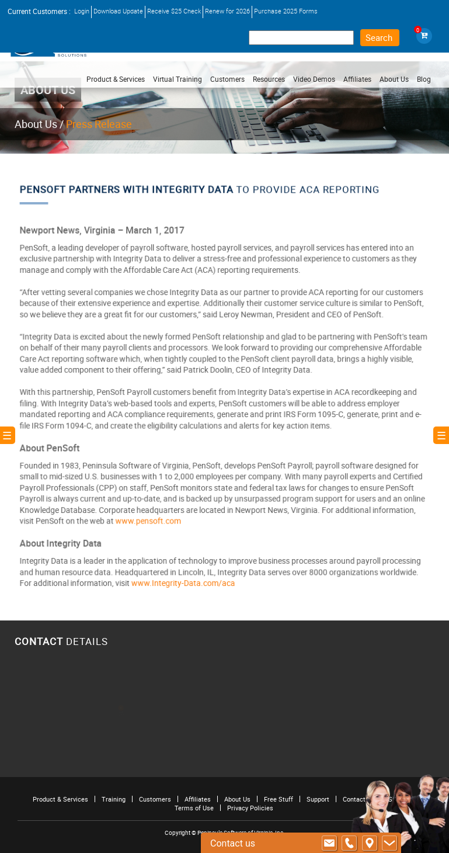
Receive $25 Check (174, 10)
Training (114, 799)
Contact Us (359, 799)
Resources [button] (269, 79)
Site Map (401, 799)
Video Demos (314, 79)
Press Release (99, 124)
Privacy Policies (250, 807)
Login (81, 10)
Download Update (118, 10)
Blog (424, 79)
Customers (155, 799)
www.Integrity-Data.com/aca (184, 575)
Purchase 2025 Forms (286, 10)
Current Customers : (39, 11)
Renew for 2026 (227, 10)
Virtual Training (177, 79)
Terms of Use (194, 807)
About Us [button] (394, 79)
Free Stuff (278, 799)
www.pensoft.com (151, 515)
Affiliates (198, 799)
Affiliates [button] (357, 79)
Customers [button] (227, 79)
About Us (36, 124)
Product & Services (115, 79)
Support (318, 799)
